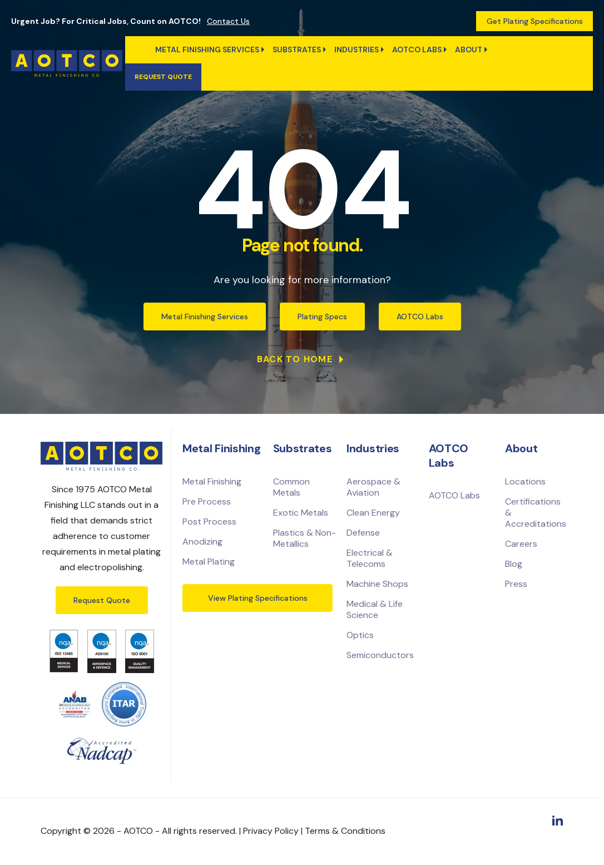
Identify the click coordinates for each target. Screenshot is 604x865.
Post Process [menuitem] (209, 521)
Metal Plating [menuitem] (208, 561)
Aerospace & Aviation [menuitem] (373, 487)
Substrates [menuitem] (297, 50)
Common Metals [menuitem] (291, 487)
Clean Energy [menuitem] (373, 512)
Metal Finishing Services (204, 317)
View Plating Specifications (258, 598)
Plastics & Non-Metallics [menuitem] (304, 538)
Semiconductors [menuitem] (380, 655)
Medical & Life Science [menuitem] (374, 609)
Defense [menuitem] (363, 532)
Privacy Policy (271, 831)
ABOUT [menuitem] (468, 50)
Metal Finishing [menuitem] (211, 481)
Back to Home (296, 359)
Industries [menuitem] (356, 50)
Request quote (163, 76)
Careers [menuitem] (521, 544)
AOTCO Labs (420, 317)
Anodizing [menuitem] (202, 541)
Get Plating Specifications (535, 21)
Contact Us (228, 21)
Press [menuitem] (516, 584)
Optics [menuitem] (360, 635)
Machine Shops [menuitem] (377, 584)
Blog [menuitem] (513, 564)
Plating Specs (322, 317)
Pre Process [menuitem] (206, 501)
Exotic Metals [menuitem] (300, 512)
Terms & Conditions (345, 831)
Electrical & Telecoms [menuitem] (369, 558)
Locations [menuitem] (525, 481)
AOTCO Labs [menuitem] (417, 50)
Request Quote (101, 600)
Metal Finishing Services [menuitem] (207, 50)
